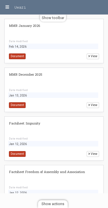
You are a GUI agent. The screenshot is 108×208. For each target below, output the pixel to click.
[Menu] (7, 7)
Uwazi (20, 7)
